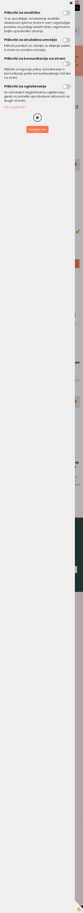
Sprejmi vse (37, 129)
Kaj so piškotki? (15, 107)
